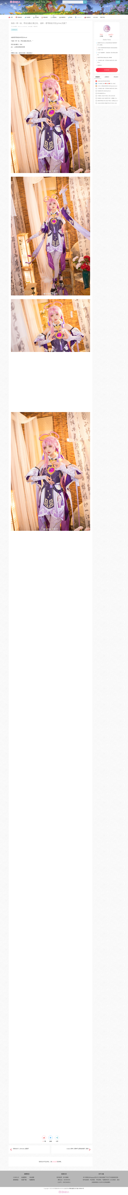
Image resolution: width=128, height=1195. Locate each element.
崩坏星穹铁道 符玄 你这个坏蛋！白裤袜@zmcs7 (107, 100)
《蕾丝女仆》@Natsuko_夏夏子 (20, 1148)
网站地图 (71, 1188)
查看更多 (99, 65)
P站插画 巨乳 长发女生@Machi (103, 90)
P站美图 (43, 2)
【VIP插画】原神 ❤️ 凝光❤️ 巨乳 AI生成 (105, 83)
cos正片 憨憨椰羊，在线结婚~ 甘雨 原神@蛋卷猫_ (107, 53)
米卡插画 (14, 26)
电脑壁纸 (32, 1179)
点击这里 (54, 1161)
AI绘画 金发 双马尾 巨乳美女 (103, 81)
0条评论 (35, 26)
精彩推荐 (26, 2)
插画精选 (15, 1179)
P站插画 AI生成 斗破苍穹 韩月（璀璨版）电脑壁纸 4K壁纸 (109, 98)
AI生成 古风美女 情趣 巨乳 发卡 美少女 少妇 (106, 103)
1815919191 (67, 1179)
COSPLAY (32, 2)
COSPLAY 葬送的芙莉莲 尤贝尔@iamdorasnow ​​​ (107, 86)
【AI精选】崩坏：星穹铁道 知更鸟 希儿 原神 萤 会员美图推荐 (110, 88)
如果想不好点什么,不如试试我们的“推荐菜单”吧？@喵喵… (107, 43)
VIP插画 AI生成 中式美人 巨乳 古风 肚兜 (105, 95)
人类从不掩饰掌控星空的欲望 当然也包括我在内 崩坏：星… (107, 48)
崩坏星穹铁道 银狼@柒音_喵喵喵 (104, 57)
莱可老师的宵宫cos (101, 93)
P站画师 (38, 2)
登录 (118, 2)
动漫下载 (48, 2)
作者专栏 (106, 70)
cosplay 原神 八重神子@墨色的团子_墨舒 (77, 1148)
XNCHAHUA (66, 1182)
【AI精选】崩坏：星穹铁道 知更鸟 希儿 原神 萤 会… (107, 61)
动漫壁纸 (24, 1177)
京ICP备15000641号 (79, 1188)
